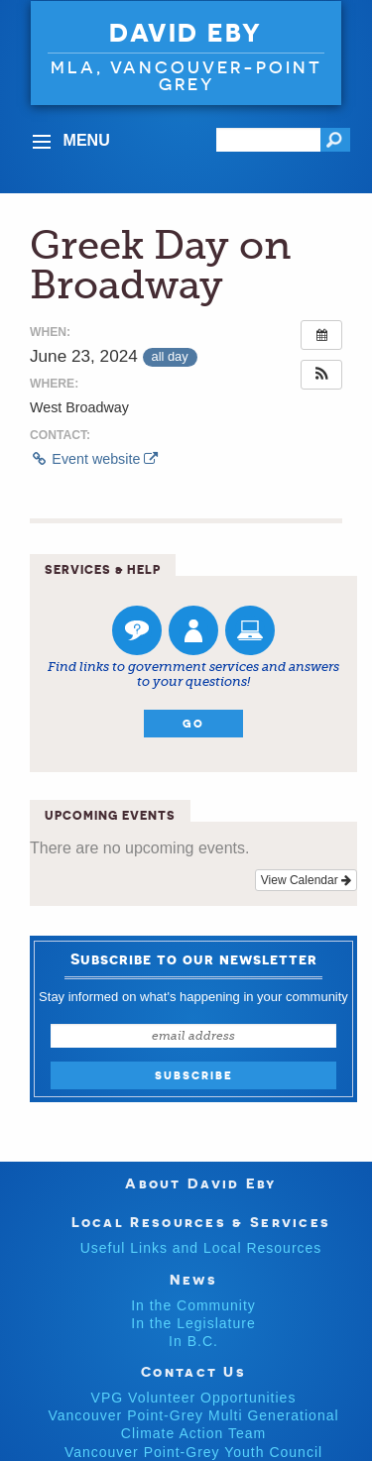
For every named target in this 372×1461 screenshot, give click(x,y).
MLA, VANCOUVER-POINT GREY (186, 75)
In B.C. (193, 1341)
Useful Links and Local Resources (201, 1248)
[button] (321, 375)
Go (193, 723)
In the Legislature (193, 1323)
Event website (94, 459)
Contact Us (193, 1371)
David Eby (186, 33)
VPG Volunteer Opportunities (194, 1397)
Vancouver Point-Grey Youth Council (193, 1452)
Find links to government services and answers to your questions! (193, 674)
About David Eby (201, 1183)
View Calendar (306, 880)
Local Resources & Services (201, 1221)
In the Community (193, 1305)
